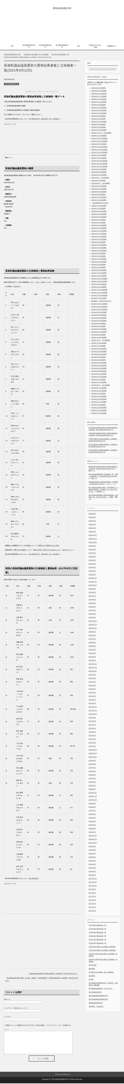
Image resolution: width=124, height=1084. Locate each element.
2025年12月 (93, 536)
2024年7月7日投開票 (98, 346)
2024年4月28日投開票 (98, 372)
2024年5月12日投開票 (98, 369)
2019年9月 (92, 804)
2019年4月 (92, 822)
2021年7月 (92, 725)
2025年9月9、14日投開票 (100, 178)
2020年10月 (93, 758)
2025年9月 (92, 546)
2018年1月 (92, 876)
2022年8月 (92, 679)
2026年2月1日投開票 (98, 128)
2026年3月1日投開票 (98, 119)
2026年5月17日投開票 (98, 97)
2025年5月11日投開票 (98, 231)
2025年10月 (93, 543)
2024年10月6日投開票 (98, 313)
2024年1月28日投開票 (98, 408)
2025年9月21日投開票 (98, 175)
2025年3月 (92, 568)
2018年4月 (92, 865)
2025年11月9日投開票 (98, 156)
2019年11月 (93, 797)
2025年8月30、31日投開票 (100, 184)
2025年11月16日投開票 (99, 153)
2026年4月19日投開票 (98, 100)
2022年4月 (92, 693)
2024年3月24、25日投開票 (100, 386)
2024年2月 (92, 614)
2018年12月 (93, 836)
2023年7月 (92, 639)
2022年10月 (93, 672)
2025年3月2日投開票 (98, 257)
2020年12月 (93, 750)
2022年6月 (92, 686)
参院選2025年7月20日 (100, 203)
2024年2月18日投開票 (98, 400)
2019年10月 (93, 800)
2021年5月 (92, 732)
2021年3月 (92, 740)
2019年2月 (92, 829)
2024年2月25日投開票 (98, 397)
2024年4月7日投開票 (98, 380)
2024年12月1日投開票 (98, 288)
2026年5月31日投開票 (98, 91)
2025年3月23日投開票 (98, 248)
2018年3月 (92, 868)
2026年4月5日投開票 (98, 105)
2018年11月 (93, 840)
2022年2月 (92, 700)
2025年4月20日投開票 (98, 237)
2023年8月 (92, 636)
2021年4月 (92, 736)
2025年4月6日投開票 (98, 243)
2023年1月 (92, 661)
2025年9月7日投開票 (98, 181)
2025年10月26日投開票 (99, 161)
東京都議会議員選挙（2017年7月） (101, 989)
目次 (78, 47)
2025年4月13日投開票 (98, 240)
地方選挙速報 (33, 879)
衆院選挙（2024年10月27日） (101, 302)
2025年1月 (92, 575)
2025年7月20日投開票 (98, 201)
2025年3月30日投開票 (98, 246)
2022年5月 (92, 690)
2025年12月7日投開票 (98, 145)
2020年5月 (92, 775)
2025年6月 (92, 557)
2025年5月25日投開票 (98, 226)
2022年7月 (92, 682)
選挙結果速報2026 (62, 8)
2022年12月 (93, 665)
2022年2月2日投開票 (98, 268)
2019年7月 (92, 811)
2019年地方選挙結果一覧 (97, 933)
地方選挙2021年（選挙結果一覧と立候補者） (44, 119)
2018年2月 (92, 872)
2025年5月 (92, 561)
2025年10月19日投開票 (99, 164)
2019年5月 (92, 818)
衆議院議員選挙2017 (96, 1003)
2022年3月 (92, 697)
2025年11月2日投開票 (98, 159)
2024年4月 (92, 607)
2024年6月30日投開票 (98, 349)
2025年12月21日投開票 (99, 139)
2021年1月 (92, 747)
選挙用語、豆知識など (96, 1007)
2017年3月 (92, 911)
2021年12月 (93, 707)
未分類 (91, 980)
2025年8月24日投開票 (98, 187)
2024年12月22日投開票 (99, 279)
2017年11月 (93, 883)
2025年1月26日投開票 (98, 271)
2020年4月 (92, 779)
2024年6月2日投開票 (98, 360)
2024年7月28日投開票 (98, 338)
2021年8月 (92, 722)
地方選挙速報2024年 (62, 47)
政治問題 (92, 976)
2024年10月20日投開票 (99, 307)
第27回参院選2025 (95, 993)
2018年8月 (92, 851)
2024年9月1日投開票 (98, 327)
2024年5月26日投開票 (98, 363)
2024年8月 (92, 593)
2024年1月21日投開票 (98, 411)
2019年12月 (93, 793)
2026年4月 (92, 521)
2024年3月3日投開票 (98, 394)
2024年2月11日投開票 (98, 403)
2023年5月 (92, 647)
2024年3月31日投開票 (98, 383)
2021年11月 (93, 711)
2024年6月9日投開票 (98, 358)
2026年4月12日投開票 (98, 103)
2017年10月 (93, 886)
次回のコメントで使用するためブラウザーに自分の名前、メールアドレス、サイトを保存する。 (39, 1026)
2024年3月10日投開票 (98, 391)
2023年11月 (93, 625)
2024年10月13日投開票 (99, 310)
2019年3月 (92, 825)
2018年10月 (93, 843)
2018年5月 (92, 861)
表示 (10, 158)
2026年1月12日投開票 (98, 136)
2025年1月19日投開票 (98, 274)
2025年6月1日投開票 (98, 223)
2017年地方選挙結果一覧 (97, 926)
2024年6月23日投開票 (98, 352)
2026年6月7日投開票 (98, 89)
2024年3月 (92, 611)
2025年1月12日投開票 (98, 276)
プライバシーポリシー (62, 1075)
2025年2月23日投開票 (98, 260)
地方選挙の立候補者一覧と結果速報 (101, 973)
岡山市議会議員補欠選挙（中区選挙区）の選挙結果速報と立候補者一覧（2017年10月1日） (103, 490)
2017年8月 (92, 893)
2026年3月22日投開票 (98, 111)
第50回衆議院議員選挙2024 (98, 996)
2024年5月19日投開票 (98, 366)
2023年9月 (92, 632)
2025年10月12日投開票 (99, 167)
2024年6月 (92, 600)
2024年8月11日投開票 (98, 332)
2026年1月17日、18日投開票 (101, 133)
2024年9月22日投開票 (98, 318)
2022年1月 (92, 704)
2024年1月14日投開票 (98, 414)
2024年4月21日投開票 (98, 374)
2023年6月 (92, 643)
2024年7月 (92, 597)
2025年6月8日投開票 (98, 220)
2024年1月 (92, 618)
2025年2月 (92, 572)
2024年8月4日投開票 (98, 335)
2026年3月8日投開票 (98, 117)
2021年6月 (92, 729)
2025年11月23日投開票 (99, 150)
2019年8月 (92, 808)
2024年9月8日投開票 (98, 324)
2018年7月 (92, 854)
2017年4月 (92, 908)
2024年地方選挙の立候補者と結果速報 (102, 951)
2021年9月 (92, 718)
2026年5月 (92, 518)
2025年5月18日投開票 (98, 229)
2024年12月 (93, 579)
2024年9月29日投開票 (98, 316)
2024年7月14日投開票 (98, 344)
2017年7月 (92, 897)
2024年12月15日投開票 (99, 282)
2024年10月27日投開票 (99, 304)
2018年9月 (92, 847)
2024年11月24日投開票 (99, 290)
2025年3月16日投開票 (98, 251)
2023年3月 (92, 654)
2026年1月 (92, 532)
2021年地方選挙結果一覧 (11, 84)
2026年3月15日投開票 (98, 114)
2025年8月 (92, 550)
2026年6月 (92, 514)
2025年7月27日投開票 (98, 198)
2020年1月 (92, 790)
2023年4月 (92, 650)
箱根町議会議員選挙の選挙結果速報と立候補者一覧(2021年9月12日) (53, 974)
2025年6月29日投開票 (98, 212)
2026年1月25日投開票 (98, 131)
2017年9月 (92, 890)
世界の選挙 (92, 966)
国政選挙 (92, 969)
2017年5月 (92, 904)
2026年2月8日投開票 (98, 125)
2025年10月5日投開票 (98, 170)
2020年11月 (93, 754)
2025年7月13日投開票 (98, 206)
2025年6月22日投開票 (98, 215)
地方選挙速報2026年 (28, 47)
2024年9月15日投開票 (98, 321)
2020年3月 (92, 783)
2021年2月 (92, 743)
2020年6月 (92, 772)
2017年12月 (93, 879)
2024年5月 (92, 604)
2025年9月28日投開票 (98, 173)
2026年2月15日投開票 (98, 122)
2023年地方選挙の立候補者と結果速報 (102, 947)
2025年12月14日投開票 (99, 142)
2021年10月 (93, 715)
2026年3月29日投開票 (98, 108)
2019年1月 (92, 833)
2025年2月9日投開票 (98, 265)
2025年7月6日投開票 (98, 209)
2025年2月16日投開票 (98, 262)
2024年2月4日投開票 (98, 405)
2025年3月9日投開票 (98, 254)
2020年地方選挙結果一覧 (97, 937)
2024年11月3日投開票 (98, 299)
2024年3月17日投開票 (98, 388)
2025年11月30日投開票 (99, 147)
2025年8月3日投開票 (98, 195)
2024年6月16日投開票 (98, 355)
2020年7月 (92, 768)
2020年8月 (92, 765)
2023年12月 (93, 622)
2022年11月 (93, 668)
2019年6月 (92, 815)
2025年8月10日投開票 (98, 192)
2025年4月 (92, 564)
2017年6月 (92, 901)
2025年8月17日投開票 (98, 189)
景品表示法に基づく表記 (95, 47)
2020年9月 (92, 761)
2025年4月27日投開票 (98, 234)
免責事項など (111, 47)
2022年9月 (92, 675)
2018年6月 (92, 858)
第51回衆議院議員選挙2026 (98, 1000)
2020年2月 (92, 786)
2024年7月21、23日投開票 (100, 341)
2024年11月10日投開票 (99, 296)
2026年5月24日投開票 (98, 94)
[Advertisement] (62, 28)
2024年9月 (92, 589)
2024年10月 (93, 586)
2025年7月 (92, 554)
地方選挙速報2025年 (45, 47)
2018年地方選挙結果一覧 (97, 929)
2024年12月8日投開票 (98, 285)
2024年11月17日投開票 (99, 293)
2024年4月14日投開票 (98, 377)
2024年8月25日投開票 (98, 330)
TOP (12, 46)
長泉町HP (8, 207)
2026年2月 (92, 529)
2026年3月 (92, 525)
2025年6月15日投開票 (98, 217)
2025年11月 (93, 539)
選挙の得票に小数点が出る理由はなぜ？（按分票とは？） (53, 550)
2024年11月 (93, 582)
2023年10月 (93, 629)
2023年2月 (92, 657)
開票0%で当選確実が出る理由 (48, 546)
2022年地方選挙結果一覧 (97, 944)
